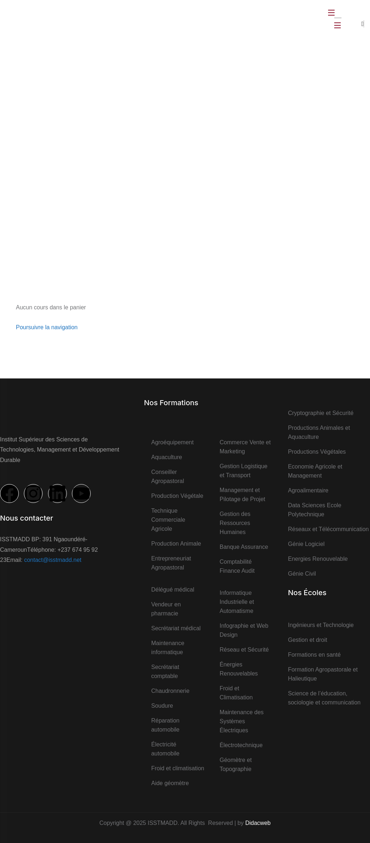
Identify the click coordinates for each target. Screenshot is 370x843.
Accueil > (175, 106)
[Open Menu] (331, 12)
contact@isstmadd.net (53, 560)
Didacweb (258, 823)
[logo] (27, 18)
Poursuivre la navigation (47, 327)
